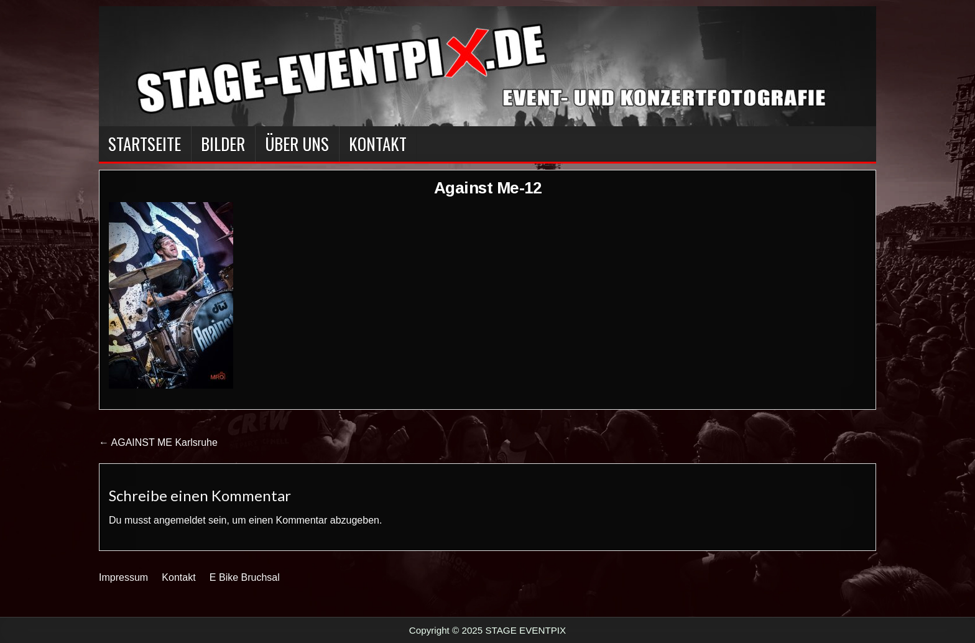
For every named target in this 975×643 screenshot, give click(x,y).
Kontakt (378, 143)
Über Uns (297, 143)
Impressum (123, 577)
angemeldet (180, 520)
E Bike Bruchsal (245, 577)
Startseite (144, 143)
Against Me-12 (488, 187)
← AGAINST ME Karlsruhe (158, 442)
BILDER (223, 143)
